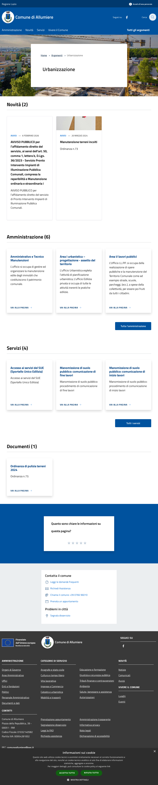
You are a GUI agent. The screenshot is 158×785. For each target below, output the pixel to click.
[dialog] (79, 766)
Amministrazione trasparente (95, 719)
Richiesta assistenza (51, 736)
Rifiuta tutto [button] (91, 772)
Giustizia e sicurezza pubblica (95, 675)
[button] (79, 779)
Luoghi (122, 696)
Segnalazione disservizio (53, 725)
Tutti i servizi (133, 423)
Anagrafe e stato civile (52, 670)
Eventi (121, 701)
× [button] (154, 751)
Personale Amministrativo (15, 697)
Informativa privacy (90, 725)
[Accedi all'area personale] (140, 4)
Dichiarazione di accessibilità (95, 736)
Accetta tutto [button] (67, 773)
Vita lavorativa (48, 681)
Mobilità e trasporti (51, 697)
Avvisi (14, 135)
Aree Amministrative (13, 675)
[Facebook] (125, 17)
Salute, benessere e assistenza (96, 692)
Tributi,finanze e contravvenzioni (97, 681)
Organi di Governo (11, 670)
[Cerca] (152, 17)
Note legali (85, 730)
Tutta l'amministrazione (133, 326)
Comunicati (124, 675)
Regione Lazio (9, 4)
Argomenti (56, 55)
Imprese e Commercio (52, 686)
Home (44, 55)
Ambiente (85, 686)
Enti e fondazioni (10, 686)
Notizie (122, 670)
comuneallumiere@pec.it (20, 747)
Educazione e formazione (93, 669)
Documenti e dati (11, 703)
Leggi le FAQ (47, 730)
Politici (5, 692)
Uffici (4, 681)
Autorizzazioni (87, 697)
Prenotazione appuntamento (56, 719)
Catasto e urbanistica (52, 692)
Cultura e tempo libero (52, 675)
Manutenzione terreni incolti (78, 141)
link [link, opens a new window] (108, 766)
